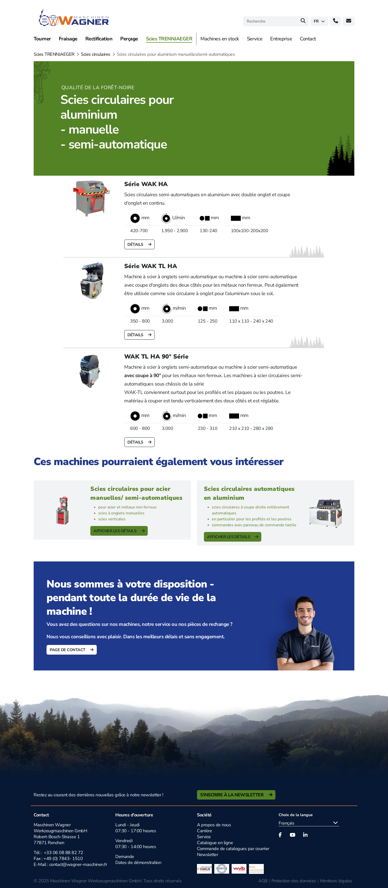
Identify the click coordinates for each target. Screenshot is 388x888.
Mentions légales (336, 881)
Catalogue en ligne (215, 843)
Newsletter (207, 855)
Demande (124, 857)
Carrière (204, 831)
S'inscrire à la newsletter (232, 795)
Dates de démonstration (138, 862)
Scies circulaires (95, 54)
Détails (135, 244)
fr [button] (319, 21)
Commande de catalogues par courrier (233, 849)
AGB (262, 881)
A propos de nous (214, 825)
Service (204, 837)
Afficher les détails (115, 531)
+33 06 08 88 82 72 (63, 853)
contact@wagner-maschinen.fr (78, 864)
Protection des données (293, 881)
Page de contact (68, 650)
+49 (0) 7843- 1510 (63, 858)
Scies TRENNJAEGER (54, 54)
